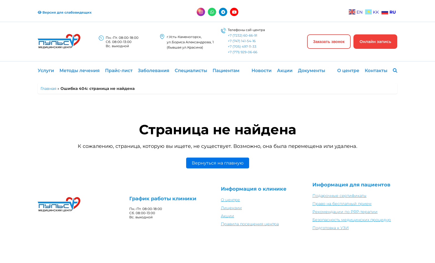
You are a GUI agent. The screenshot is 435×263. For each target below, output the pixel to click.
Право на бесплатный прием (341, 203)
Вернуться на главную (218, 163)
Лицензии (231, 207)
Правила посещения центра (250, 223)
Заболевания (153, 70)
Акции (285, 70)
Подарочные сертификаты (339, 195)
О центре (348, 70)
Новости (262, 70)
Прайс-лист (119, 70)
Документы (311, 70)
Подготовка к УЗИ (330, 227)
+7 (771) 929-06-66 (242, 52)
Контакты (376, 70)
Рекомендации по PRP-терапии (345, 211)
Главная (48, 88)
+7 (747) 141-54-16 (242, 41)
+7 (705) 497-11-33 (242, 46)
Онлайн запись (375, 41)
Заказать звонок (329, 41)
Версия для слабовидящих (65, 12)
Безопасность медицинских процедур (351, 219)
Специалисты (191, 70)
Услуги (46, 70)
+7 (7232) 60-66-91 (242, 35)
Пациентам (226, 70)
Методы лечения (79, 70)
